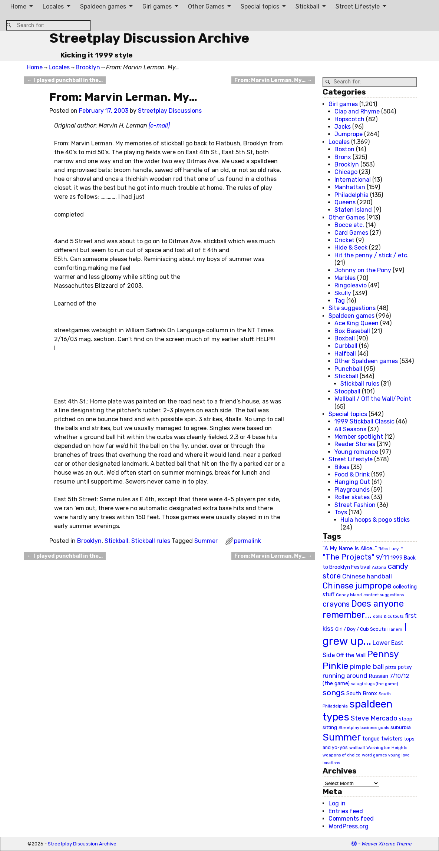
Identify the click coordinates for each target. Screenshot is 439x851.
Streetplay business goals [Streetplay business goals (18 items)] (364, 727)
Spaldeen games (103, 6)
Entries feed (346, 811)
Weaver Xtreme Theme (387, 844)
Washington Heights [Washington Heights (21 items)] (386, 747)
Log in (337, 803)
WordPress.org (349, 826)
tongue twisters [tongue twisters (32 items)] (382, 738)
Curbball (345, 345)
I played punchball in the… (64, 80)
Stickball (307, 6)
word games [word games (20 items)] (374, 755)
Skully (342, 293)
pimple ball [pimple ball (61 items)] (367, 667)
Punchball (348, 368)
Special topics (260, 6)
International (352, 179)
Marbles (345, 277)
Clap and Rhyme (357, 111)
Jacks (342, 126)
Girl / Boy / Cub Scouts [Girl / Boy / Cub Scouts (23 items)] (360, 629)
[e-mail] (159, 125)
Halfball (345, 353)
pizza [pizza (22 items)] (390, 667)
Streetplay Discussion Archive (149, 38)
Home (18, 6)
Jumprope (348, 134)
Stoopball (347, 391)
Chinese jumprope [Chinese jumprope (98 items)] (357, 585)
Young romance (356, 451)
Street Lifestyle (358, 6)
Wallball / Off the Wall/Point (372, 398)
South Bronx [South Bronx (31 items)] (361, 693)
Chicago (345, 171)
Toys (340, 512)
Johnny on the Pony (362, 270)
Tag (339, 300)
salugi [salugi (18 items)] (357, 684)
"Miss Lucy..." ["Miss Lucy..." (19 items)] (391, 548)
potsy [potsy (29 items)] (405, 667)
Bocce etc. (349, 224)
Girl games (157, 6)
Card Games (351, 232)
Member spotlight (358, 436)
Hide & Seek (350, 247)
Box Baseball (352, 330)
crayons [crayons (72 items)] (336, 604)
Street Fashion (355, 504)
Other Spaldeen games (366, 361)
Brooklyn (88, 67)
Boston (344, 149)
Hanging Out (352, 481)
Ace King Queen (356, 323)
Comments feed (351, 818)
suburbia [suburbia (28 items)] (400, 727)
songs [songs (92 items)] (334, 692)
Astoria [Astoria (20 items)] (379, 567)
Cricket (344, 240)
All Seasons (350, 429)
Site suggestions (352, 307)
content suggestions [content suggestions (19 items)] (383, 594)
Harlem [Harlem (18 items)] (394, 629)
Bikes (341, 467)
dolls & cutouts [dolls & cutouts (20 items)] (388, 616)
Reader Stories (354, 444)
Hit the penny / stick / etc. (371, 255)
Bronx (342, 157)
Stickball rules (150, 540)
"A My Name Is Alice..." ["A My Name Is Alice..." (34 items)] (350, 548)
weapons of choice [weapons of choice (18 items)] (341, 755)
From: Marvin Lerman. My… (273, 80)
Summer (206, 540)
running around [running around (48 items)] (345, 675)
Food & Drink (352, 474)
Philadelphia (351, 194)
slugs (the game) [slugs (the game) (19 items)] (381, 683)
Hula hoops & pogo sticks (375, 519)
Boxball (344, 338)
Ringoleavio (350, 285)
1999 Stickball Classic (364, 421)
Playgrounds (352, 489)
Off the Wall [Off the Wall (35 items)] (351, 655)
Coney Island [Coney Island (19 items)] (349, 594)
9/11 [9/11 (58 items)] (382, 557)
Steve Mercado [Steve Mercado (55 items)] (374, 718)
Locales (53, 6)
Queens (345, 202)
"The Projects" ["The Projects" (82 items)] (348, 557)
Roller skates (352, 497)
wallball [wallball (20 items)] (357, 747)
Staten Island (353, 209)
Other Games (206, 6)
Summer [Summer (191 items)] (342, 737)
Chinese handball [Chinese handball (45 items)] (367, 576)
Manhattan (349, 187)
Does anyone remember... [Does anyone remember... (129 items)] (363, 609)
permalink (247, 540)
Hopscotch (349, 119)
